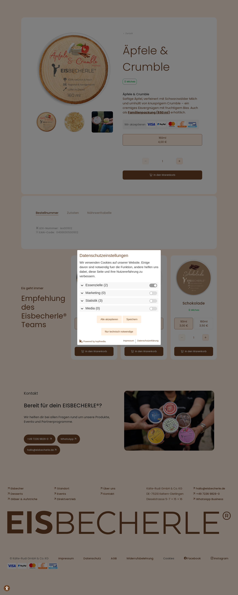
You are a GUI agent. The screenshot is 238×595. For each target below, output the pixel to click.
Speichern (132, 319)
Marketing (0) (95, 293)
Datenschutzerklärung (147, 340)
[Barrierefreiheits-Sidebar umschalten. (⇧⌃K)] (7, 588)
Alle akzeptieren (109, 319)
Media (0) (92, 308)
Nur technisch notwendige (119, 331)
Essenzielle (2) (96, 285)
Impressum (128, 340)
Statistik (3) (94, 300)
